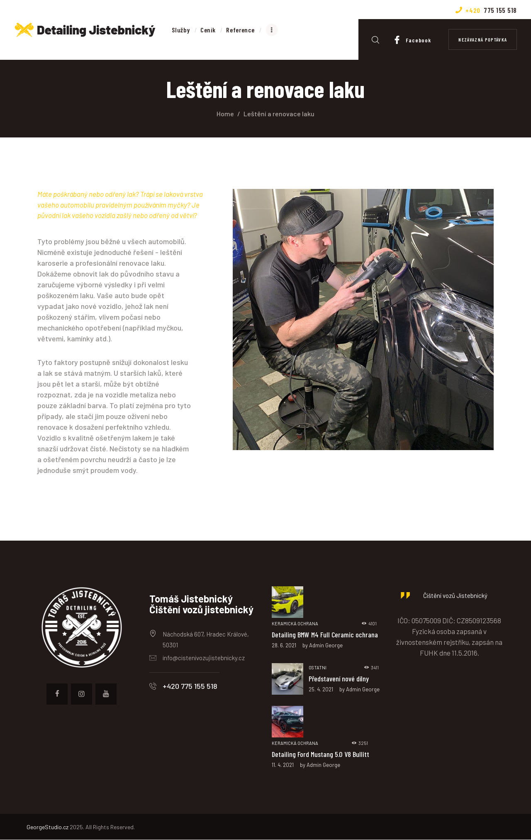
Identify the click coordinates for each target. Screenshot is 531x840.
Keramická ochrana (295, 623)
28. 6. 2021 (284, 645)
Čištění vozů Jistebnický (455, 595)
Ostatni (317, 667)
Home (225, 114)
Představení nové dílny (339, 678)
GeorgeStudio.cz (47, 827)
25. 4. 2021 (321, 689)
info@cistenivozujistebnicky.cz (204, 657)
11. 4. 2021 (283, 765)
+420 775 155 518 (190, 686)
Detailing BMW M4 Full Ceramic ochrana (326, 634)
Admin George (326, 645)
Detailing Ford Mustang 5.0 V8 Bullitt (321, 754)
